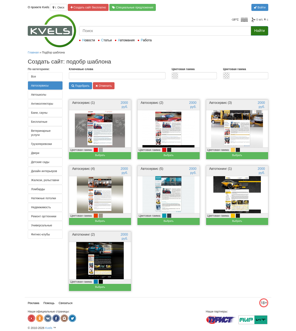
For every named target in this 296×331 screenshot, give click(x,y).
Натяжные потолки (43, 198)
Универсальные (41, 225)
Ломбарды (38, 189)
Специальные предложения (132, 7)
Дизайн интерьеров (44, 171)
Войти (260, 7)
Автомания (126, 40)
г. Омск (58, 7)
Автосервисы (40, 85)
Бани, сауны (39, 112)
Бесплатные (39, 121)
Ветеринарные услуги (41, 133)
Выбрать (100, 155)
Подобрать (80, 85)
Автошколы (38, 94)
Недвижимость (41, 207)
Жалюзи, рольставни (45, 180)
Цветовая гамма (183, 69)
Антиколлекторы (42, 103)
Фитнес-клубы (40, 234)
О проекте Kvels (38, 7)
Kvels (48, 328)
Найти (259, 31)
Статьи (106, 40)
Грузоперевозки (41, 144)
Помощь (48, 303)
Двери (35, 153)
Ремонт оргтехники (43, 216)
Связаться (65, 303)
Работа (146, 40)
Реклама (33, 303)
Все (33, 76)
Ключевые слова (81, 69)
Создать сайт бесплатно (88, 7)
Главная (33, 52)
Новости (88, 40)
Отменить (104, 85)
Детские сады (40, 162)
